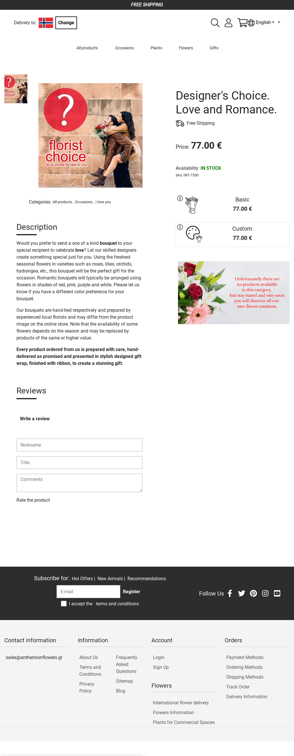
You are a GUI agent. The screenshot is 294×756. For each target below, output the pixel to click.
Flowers (186, 48)
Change (66, 22)
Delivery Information (246, 696)
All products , (63, 202)
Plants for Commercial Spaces (184, 722)
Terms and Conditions (90, 670)
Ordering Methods (244, 667)
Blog (120, 691)
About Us (88, 657)
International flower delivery (181, 702)
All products (87, 48)
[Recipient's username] (88, 591)
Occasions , (84, 202)
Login (158, 657)
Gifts (214, 48)
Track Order (238, 687)
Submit (26, 517)
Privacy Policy (86, 687)
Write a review (35, 418)
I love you (103, 202)
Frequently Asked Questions (126, 664)
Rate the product (33, 500)
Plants (156, 48)
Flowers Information (173, 712)
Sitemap (124, 681)
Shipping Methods (244, 677)
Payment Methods (244, 657)
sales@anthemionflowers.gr (34, 657)
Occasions (124, 48)
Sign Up (161, 667)
